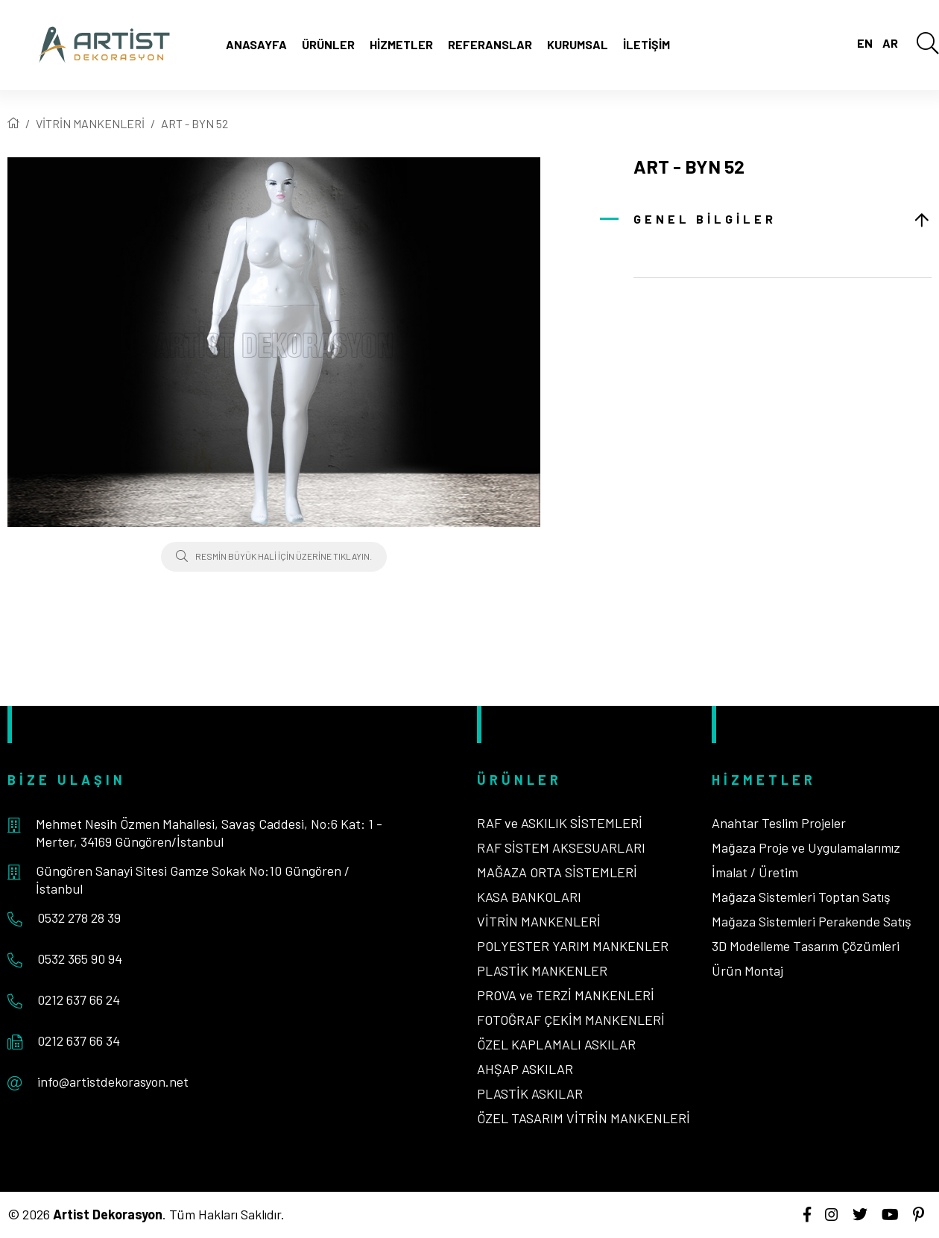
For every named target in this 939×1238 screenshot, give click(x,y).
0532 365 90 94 (79, 958)
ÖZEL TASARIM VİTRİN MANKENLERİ (583, 1118)
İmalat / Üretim (755, 872)
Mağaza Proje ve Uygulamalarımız (806, 847)
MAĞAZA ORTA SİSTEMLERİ (557, 872)
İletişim (646, 44)
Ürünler (328, 44)
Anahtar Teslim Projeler (779, 823)
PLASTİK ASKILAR (530, 1093)
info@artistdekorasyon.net (113, 1081)
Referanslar (490, 44)
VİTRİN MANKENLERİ (90, 123)
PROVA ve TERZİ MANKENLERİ (565, 995)
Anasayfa (256, 44)
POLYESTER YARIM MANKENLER (572, 946)
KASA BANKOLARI (529, 896)
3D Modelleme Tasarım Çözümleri (806, 946)
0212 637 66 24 (78, 999)
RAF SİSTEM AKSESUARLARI (561, 847)
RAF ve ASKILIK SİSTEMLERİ (559, 823)
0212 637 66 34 (78, 1040)
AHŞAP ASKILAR (525, 1069)
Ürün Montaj (747, 970)
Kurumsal (577, 44)
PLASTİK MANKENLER (542, 970)
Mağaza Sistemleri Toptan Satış (801, 896)
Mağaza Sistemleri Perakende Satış (811, 921)
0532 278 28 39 (79, 917)
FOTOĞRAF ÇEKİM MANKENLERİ (571, 1019)
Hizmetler (401, 44)
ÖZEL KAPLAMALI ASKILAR (556, 1044)
